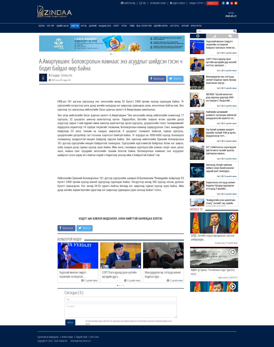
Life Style (174, 26)
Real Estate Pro (144, 26)
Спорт (116, 26)
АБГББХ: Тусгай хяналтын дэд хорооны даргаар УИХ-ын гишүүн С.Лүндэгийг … (213, 97)
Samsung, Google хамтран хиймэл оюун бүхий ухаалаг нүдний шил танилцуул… (213, 168)
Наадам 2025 (105, 26)
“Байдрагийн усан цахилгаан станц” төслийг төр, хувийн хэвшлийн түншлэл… (213, 203)
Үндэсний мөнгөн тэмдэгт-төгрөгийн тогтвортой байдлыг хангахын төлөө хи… (213, 44)
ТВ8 (142, 3)
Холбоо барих (67, 336)
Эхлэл (41, 26)
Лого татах (94, 336)
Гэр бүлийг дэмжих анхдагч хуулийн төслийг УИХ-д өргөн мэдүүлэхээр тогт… (213, 133)
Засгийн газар (220, 242)
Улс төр (50, 26)
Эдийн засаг (62, 26)
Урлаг (124, 26)
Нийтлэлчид (128, 3)
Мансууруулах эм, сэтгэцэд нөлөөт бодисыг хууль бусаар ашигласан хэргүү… (213, 80)
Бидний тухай (81, 336)
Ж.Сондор (54, 75)
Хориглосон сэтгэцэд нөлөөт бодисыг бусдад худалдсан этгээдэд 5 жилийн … (213, 185)
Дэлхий (92, 26)
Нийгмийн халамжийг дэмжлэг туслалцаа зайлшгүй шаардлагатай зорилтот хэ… (213, 115)
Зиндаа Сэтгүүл (196, 3)
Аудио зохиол (177, 3)
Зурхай (185, 26)
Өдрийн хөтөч (161, 26)
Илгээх (70, 322)
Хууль (84, 26)
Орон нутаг (196, 26)
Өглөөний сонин (158, 3)
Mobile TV (212, 3)
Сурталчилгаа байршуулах (48, 336)
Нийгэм (75, 26)
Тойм (131, 26)
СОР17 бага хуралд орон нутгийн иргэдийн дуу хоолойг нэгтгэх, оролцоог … (213, 62)
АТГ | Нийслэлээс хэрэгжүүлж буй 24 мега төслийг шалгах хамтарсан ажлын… (213, 150)
